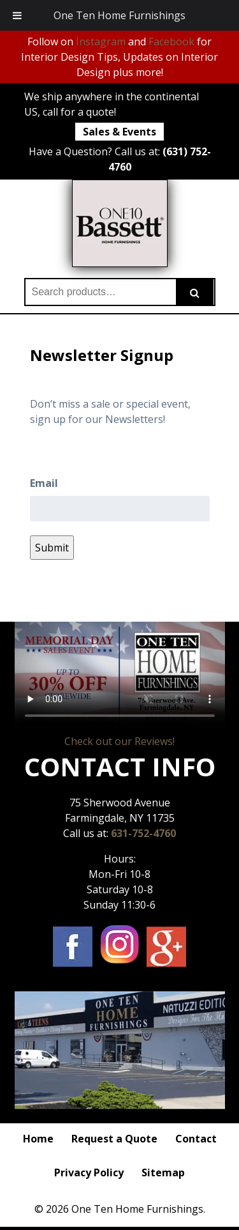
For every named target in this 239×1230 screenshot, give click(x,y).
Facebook (171, 42)
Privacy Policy (89, 1172)
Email (44, 483)
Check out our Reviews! (119, 741)
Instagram (101, 42)
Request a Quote (114, 1139)
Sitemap (163, 1172)
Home (38, 1139)
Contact (196, 1139)
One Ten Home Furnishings (119, 15)
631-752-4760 (143, 833)
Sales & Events (119, 132)
